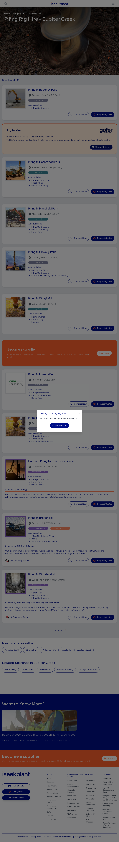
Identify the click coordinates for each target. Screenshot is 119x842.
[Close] (79, 413)
